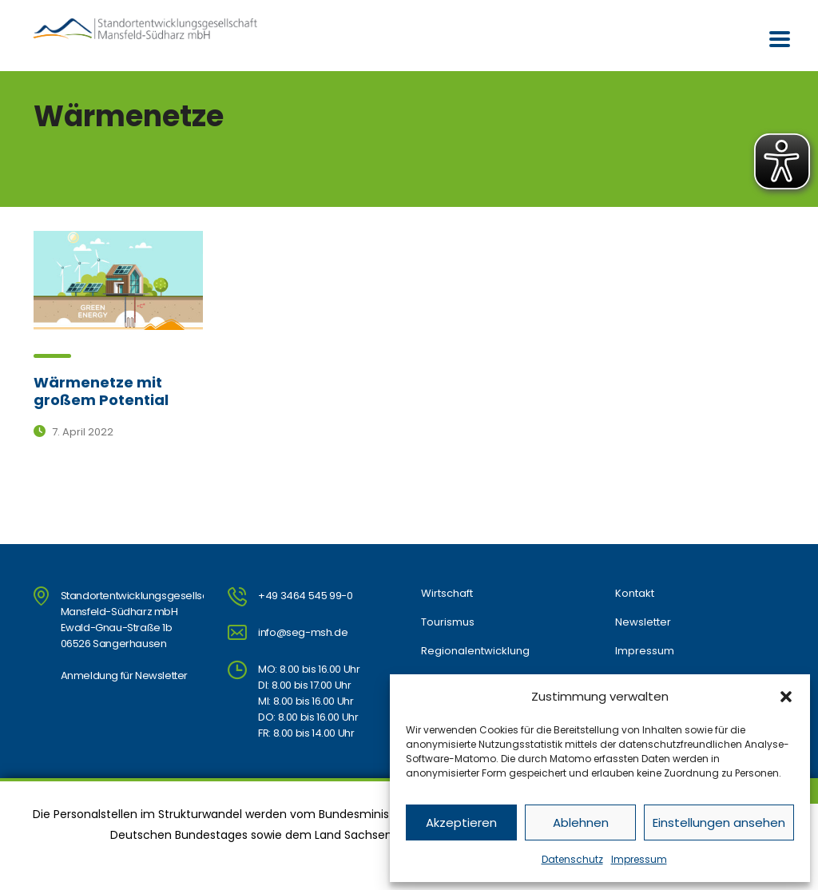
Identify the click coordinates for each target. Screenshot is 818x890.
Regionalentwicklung (475, 651)
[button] (786, 697)
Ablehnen (581, 822)
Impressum (639, 859)
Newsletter (643, 622)
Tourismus (448, 622)
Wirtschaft (447, 593)
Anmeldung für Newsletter (124, 675)
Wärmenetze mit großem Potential (101, 391)
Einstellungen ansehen (719, 822)
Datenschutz (572, 859)
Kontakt (634, 593)
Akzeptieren (461, 822)
